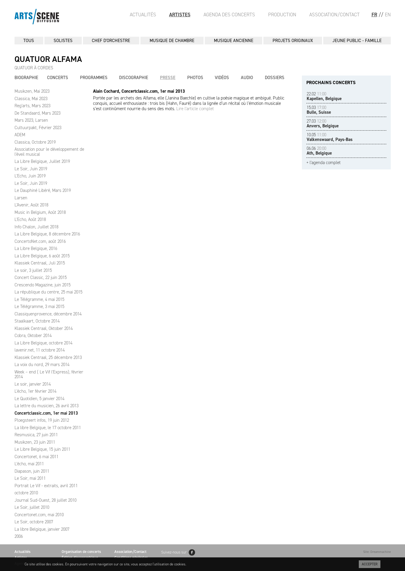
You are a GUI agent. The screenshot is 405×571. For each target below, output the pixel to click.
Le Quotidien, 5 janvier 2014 (39, 399)
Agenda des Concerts (229, 14)
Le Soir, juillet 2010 (32, 507)
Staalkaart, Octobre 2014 (37, 321)
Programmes (94, 78)
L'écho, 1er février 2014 (35, 391)
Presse (167, 78)
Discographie (133, 78)
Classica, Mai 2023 (31, 99)
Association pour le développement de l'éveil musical (49, 151)
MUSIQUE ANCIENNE (233, 41)
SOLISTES (63, 41)
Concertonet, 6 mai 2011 (36, 457)
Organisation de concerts (81, 551)
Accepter (369, 564)
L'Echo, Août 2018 (30, 219)
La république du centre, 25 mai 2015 (48, 292)
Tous (28, 41)
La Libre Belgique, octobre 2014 (43, 343)
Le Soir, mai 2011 (30, 478)
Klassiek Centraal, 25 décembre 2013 (48, 357)
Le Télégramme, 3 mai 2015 (39, 306)
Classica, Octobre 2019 (35, 142)
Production (282, 14)
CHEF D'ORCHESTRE (111, 41)
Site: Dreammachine (377, 552)
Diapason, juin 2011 (32, 471)
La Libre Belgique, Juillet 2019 (42, 161)
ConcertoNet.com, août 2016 (40, 241)
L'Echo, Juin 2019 (30, 176)
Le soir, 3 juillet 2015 (33, 270)
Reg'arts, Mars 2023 (32, 106)
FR (374, 14)
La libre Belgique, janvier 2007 (42, 529)
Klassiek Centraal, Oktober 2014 (44, 328)
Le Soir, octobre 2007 (34, 522)
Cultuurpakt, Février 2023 (38, 128)
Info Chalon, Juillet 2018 (36, 227)
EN (388, 14)
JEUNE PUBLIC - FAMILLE (357, 41)
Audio (247, 78)
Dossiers (274, 78)
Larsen (21, 198)
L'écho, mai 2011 (29, 464)
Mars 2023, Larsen (31, 120)
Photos (195, 78)
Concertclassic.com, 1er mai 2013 (46, 413)
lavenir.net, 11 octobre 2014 (40, 350)
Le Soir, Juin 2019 (31, 169)
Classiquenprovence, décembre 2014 (48, 314)
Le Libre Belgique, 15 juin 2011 (42, 449)
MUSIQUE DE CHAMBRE (172, 41)
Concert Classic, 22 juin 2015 (41, 277)
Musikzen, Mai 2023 (32, 91)
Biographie (26, 78)
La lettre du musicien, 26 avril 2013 (47, 406)
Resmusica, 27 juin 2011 (36, 435)
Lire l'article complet (195, 109)
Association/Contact (334, 14)
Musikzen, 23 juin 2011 (35, 442)
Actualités (143, 14)
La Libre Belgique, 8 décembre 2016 (47, 234)
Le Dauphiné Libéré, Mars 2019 (43, 190)
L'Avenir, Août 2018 (31, 205)
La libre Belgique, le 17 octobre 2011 (48, 428)
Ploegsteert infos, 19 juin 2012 (42, 420)
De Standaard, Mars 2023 (37, 113)
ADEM (20, 135)
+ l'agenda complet (323, 162)
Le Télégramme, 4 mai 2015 (39, 299)
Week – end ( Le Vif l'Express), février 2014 (49, 374)
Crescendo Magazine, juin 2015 (43, 285)
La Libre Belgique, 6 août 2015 (42, 256)
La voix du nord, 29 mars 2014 (42, 365)
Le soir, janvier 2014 (33, 384)
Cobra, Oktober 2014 (33, 336)
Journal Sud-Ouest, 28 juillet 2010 (45, 500)
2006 (19, 536)
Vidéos (222, 78)
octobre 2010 (26, 493)
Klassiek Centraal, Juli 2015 (40, 263)
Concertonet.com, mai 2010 (39, 515)
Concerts (57, 78)
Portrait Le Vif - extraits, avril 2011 (46, 486)
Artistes (180, 14)
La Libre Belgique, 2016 (36, 248)
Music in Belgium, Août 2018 (40, 212)
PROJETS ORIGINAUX (293, 41)
